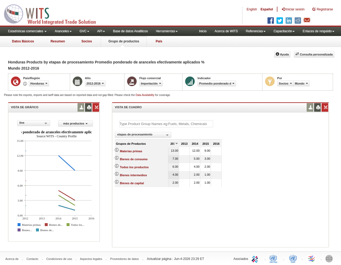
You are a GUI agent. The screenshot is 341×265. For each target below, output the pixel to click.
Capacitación (284, 31)
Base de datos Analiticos (130, 31)
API (101, 31)
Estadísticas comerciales (27, 31)
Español (267, 9)
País (159, 41)
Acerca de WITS (226, 31)
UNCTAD (274, 258)
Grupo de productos (123, 41)
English (252, 9)
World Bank (330, 258)
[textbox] (166, 123)
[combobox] (33, 123)
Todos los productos (134, 167)
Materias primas (131, 151)
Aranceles (63, 31)
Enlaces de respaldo (318, 31)
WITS (53, 13)
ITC (255, 258)
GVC (84, 31)
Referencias (256, 31)
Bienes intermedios (133, 175)
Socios (87, 41)
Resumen (58, 41)
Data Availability (145, 95)
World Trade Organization (311, 258)
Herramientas (167, 31)
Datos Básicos (23, 41)
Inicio (202, 31)
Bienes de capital (132, 183)
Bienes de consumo (134, 159)
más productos (75, 123)
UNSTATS (293, 258)
